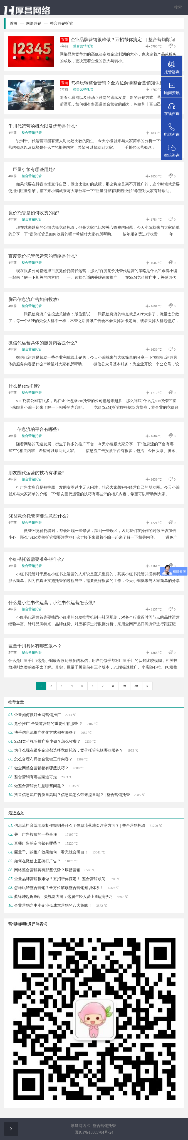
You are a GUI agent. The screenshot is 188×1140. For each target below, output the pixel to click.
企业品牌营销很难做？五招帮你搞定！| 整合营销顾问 (117, 39)
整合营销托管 (61, 23)
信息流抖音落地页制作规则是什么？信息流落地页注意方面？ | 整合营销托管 (79, 825)
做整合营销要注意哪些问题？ (39, 786)
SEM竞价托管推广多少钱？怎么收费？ (47, 741)
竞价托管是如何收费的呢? (33, 212)
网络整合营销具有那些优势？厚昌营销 (47, 870)
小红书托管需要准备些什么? (36, 559)
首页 (17, 23)
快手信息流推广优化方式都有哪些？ (45, 732)
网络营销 (37, 23)
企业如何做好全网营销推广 (37, 715)
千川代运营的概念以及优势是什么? (42, 126)
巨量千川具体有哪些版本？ (35, 646)
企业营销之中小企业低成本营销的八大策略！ (53, 905)
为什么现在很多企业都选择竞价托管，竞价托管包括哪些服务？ (68, 750)
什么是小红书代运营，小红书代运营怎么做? (51, 602)
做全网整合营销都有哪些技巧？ (41, 768)
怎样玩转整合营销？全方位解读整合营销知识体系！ (116, 83)
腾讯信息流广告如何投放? (33, 299)
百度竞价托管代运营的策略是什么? (42, 256)
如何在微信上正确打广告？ (37, 861)
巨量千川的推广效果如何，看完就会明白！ (51, 852)
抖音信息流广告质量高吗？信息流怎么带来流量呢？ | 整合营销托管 (72, 795)
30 (136, 686)
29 (124, 686)
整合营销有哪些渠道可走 (35, 777)
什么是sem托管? (24, 386)
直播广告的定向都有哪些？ (37, 843)
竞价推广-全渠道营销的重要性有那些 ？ (48, 724)
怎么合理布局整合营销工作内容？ (43, 759)
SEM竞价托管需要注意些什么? (38, 516)
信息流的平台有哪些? (33, 429)
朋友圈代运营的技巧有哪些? (36, 472)
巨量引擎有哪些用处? (31, 169)
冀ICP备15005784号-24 (94, 1132)
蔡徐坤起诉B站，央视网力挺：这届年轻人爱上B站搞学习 (63, 897)
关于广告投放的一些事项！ (37, 834)
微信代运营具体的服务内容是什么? (42, 342)
